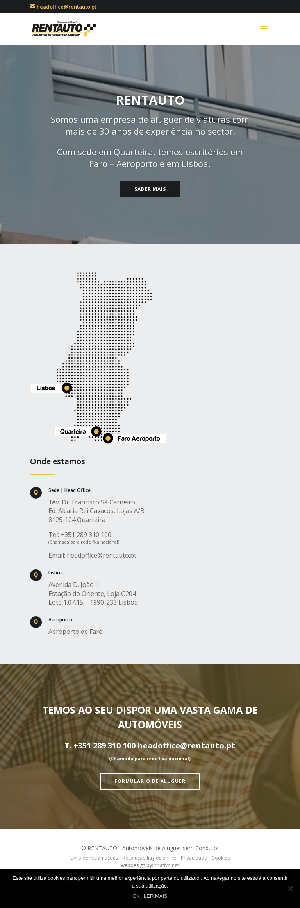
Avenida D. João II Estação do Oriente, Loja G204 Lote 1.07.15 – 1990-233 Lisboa (93, 593)
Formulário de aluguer (150, 781)
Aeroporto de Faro (75, 631)
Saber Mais (150, 189)
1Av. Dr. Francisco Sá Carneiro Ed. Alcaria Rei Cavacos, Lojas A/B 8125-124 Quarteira (96, 511)
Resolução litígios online (149, 857)
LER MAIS (156, 896)
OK (136, 896)
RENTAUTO (150, 100)
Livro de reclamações (94, 857)
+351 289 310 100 (86, 534)
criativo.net (166, 865)
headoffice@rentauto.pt (101, 555)
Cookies (221, 857)
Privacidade (194, 857)
